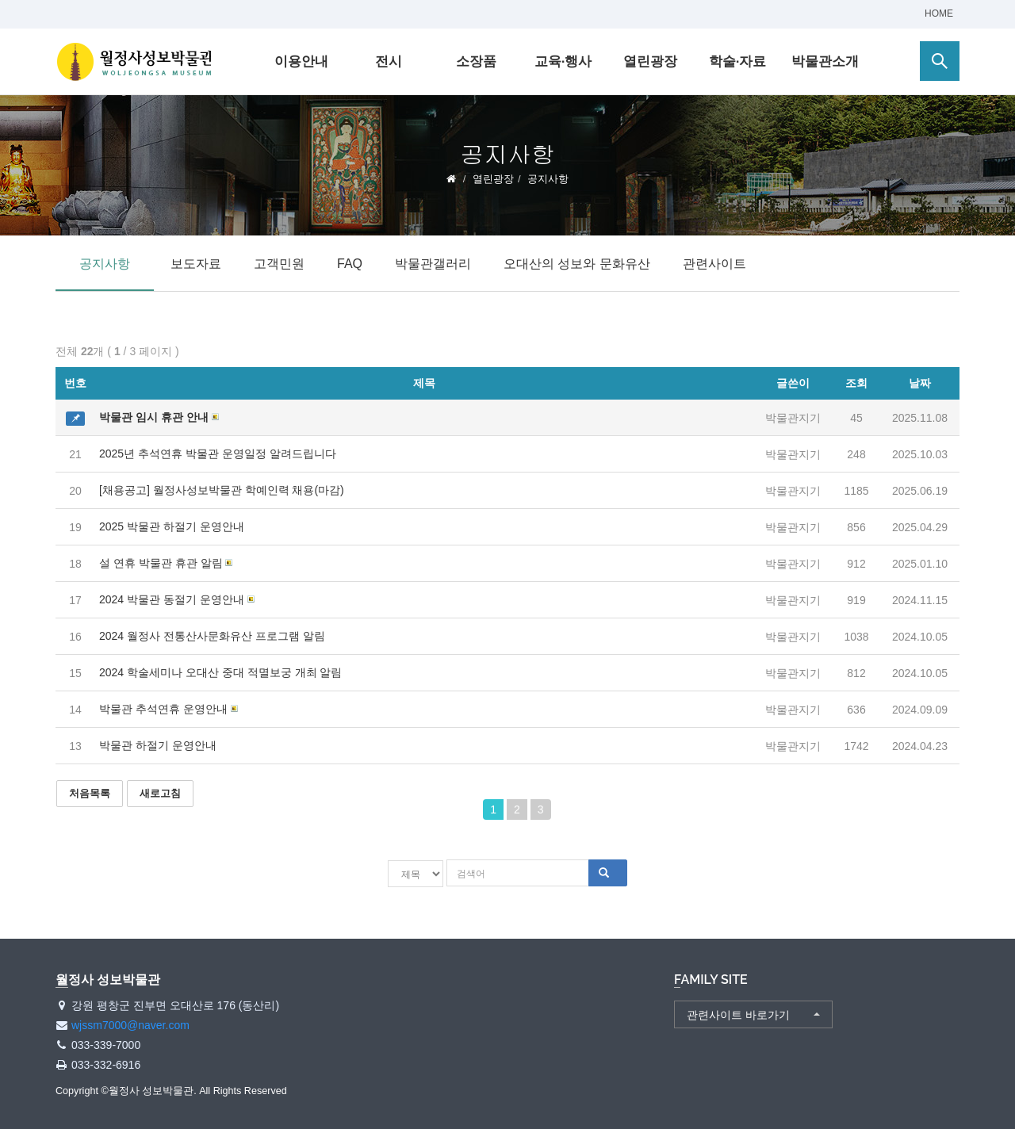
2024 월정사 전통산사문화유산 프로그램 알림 (212, 636)
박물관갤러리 (433, 263)
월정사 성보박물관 (135, 62)
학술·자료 (738, 61)
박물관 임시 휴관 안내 (154, 417)
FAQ (349, 263)
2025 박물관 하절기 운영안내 (171, 526)
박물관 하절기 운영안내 (157, 745)
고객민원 (279, 263)
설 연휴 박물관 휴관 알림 (161, 563)
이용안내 (301, 61)
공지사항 (104, 263)
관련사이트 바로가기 (738, 1013)
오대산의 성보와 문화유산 (577, 263)
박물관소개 (825, 61)
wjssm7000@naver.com (130, 1024)
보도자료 (195, 263)
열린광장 (650, 61)
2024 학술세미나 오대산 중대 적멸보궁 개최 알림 (220, 672)
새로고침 (160, 793)
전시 (388, 61)
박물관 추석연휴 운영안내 (163, 708)
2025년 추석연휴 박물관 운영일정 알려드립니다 (217, 453)
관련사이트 (714, 263)
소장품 (476, 61)
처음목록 (89, 793)
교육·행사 (563, 61)
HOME (939, 13)
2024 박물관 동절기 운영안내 (171, 599)
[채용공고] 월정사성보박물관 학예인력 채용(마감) (221, 490)
